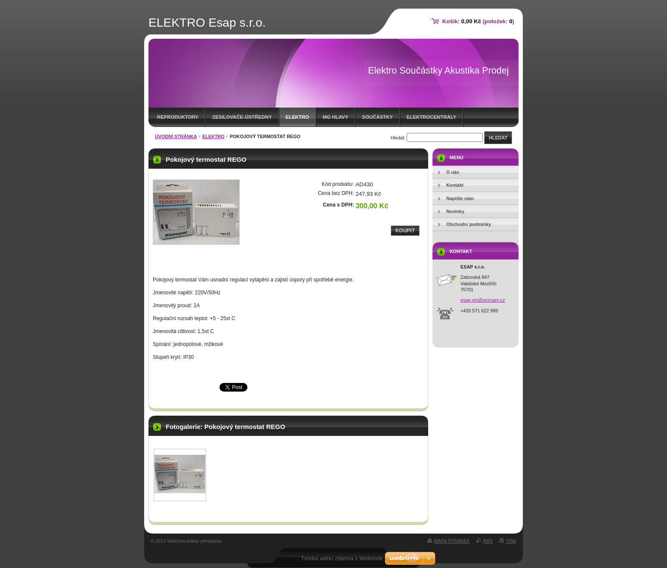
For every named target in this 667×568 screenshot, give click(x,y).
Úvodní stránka (176, 136)
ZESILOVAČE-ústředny (242, 117)
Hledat (498, 137)
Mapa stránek (452, 540)
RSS (488, 540)
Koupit (405, 231)
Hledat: (398, 137)
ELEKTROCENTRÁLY (431, 117)
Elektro (297, 117)
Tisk (511, 540)
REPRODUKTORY (177, 117)
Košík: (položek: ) (478, 21)
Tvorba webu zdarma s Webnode (342, 558)
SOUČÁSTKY (377, 117)
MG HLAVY (335, 117)
